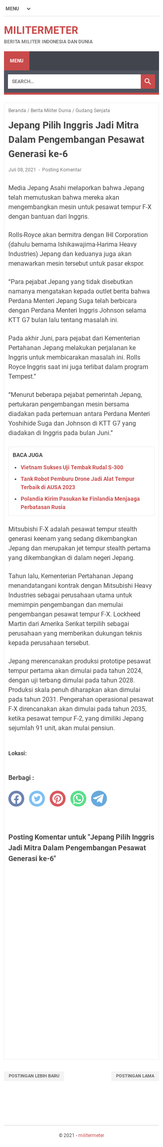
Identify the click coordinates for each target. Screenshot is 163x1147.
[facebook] (16, 799)
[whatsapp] (78, 799)
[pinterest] (58, 799)
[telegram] (99, 799)
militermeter (41, 30)
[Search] (74, 81)
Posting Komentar (62, 170)
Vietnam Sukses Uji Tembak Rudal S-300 (72, 467)
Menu (16, 61)
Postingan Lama (135, 1076)
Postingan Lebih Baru (34, 1076)
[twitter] (37, 799)
